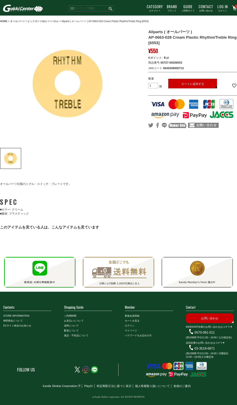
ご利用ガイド (188, 8)
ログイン (222, 8)
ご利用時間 (70, 315)
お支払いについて (74, 320)
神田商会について (13, 320)
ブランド (172, 8)
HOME (3, 21)
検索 (110, 8)
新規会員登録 (132, 315)
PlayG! (88, 386)
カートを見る (132, 320)
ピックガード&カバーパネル (43, 21)
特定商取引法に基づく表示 (114, 386)
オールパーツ (17, 21)
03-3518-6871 (205, 348)
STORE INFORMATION (16, 315)
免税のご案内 (182, 386)
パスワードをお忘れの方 (138, 335)
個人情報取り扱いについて (152, 386)
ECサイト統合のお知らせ (17, 325)
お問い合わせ (206, 8)
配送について (71, 330)
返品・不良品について (76, 335)
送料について (71, 325)
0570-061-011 (205, 332)
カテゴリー (155, 8)
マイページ (131, 330)
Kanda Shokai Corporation (60, 386)
